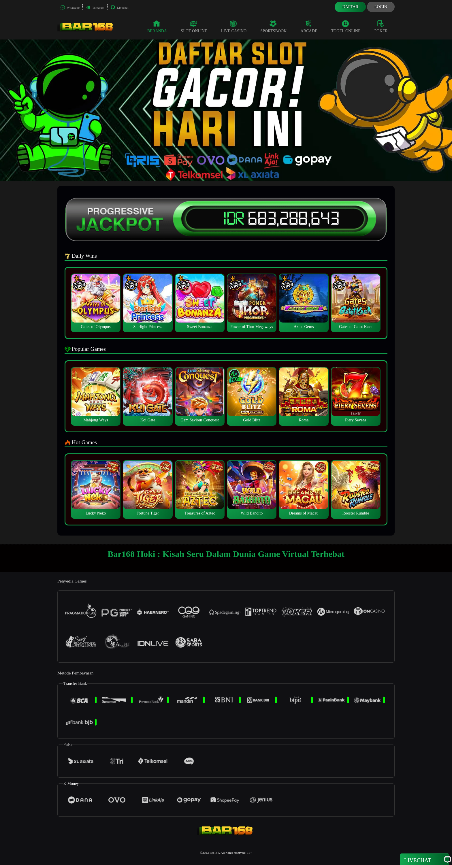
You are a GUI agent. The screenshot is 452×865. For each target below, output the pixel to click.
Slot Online (194, 26)
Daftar (350, 7)
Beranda (157, 26)
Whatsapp (70, 7)
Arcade (309, 26)
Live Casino (234, 26)
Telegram (95, 7)
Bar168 (214, 852)
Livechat (119, 7)
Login (380, 7)
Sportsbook (273, 26)
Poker (381, 26)
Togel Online (346, 26)
